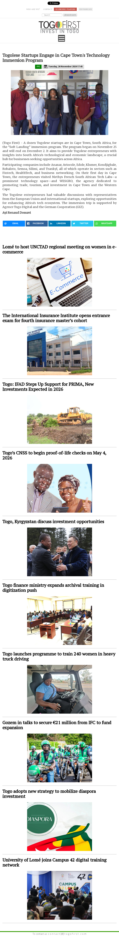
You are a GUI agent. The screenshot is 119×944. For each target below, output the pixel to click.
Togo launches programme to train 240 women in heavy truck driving (58, 656)
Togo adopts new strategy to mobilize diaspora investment (49, 793)
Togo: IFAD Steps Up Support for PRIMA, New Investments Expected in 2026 (48, 386)
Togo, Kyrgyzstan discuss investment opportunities (53, 521)
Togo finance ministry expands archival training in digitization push (53, 587)
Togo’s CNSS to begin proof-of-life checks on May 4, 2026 (54, 455)
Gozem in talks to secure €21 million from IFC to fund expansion (56, 724)
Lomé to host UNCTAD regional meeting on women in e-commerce (59, 249)
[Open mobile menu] (61, 38)
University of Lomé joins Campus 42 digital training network (54, 862)
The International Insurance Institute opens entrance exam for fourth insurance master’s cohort (56, 317)
